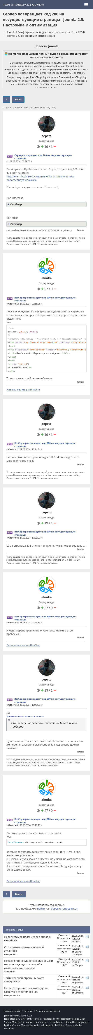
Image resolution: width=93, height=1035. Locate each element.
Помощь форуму (13, 1011)
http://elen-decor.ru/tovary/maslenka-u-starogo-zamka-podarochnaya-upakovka (40, 178)
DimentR (79, 992)
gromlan (15, 981)
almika (46, 278)
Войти (41, 908)
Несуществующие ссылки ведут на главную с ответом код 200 (26, 989)
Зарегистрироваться (64, 908)
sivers (78, 941)
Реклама (28, 1011)
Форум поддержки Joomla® (23, 4)
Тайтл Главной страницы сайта (24, 978)
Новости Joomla (46, 46)
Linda (14, 940)
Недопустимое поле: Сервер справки (27, 937)
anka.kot (15, 995)
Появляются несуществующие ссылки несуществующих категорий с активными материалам (28, 964)
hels (13, 971)
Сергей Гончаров (77, 953)
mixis (14, 954)
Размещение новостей (48, 1011)
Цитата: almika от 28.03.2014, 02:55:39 (25, 716)
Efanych (79, 965)
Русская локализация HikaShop (23, 389)
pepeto (46, 136)
